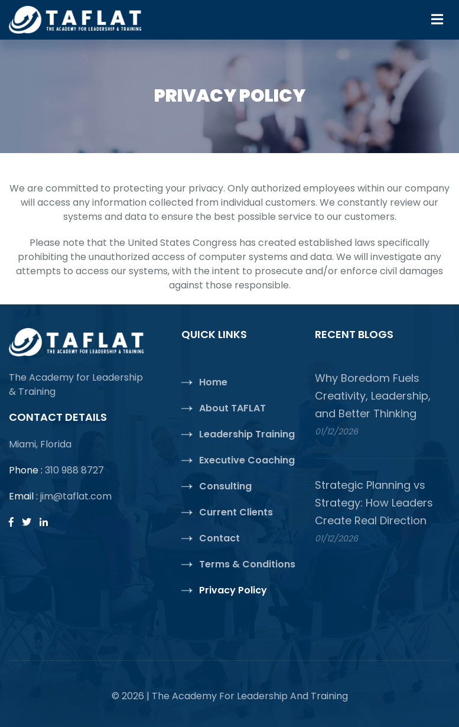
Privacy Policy (233, 590)
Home (213, 382)
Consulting (225, 486)
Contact (219, 538)
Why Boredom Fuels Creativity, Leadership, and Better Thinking (373, 396)
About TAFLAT (232, 408)
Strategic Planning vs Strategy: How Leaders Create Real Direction (374, 503)
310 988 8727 (74, 470)
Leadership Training (247, 434)
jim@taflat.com (76, 496)
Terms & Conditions (247, 564)
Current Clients (236, 512)
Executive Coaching (247, 460)
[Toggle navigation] (437, 19)
